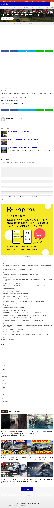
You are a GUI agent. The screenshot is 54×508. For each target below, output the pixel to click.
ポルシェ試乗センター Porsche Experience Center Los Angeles (22, 147)
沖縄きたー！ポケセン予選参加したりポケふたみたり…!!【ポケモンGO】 (18, 310)
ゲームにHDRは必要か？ (9, 271)
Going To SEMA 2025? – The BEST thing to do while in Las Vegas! (23, 139)
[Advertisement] (27, 36)
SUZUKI (3, 369)
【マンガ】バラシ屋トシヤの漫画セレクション (13, 263)
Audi (6, 7)
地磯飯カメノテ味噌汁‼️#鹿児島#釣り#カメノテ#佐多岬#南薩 (16, 293)
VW (18, 7)
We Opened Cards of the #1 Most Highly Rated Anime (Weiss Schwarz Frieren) (19, 298)
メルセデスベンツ (6, 401)
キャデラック (32, 7)
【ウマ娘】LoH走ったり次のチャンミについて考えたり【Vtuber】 (17, 337)
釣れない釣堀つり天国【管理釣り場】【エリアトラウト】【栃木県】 (17, 323)
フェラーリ (4, 387)
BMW (10, 7)
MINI (15, 7)
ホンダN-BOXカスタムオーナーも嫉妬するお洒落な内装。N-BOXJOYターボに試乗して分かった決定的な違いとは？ (26, 315)
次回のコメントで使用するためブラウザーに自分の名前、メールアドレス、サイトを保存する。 (21, 196)
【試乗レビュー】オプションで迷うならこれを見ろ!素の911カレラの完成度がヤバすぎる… (14, 458)
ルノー (3, 405)
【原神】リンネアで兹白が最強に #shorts (12, 283)
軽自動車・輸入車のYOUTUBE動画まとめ (30, 503)
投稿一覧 (20, 118)
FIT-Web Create (30, 505)
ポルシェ (10, 18)
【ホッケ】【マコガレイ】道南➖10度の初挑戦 (13, 329)
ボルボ (3, 394)
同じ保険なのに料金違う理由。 (10, 277)
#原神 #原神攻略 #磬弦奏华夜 (10, 288)
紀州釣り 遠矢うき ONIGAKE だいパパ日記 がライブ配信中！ (16, 296)
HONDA (4, 358)
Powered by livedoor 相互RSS (8, 339)
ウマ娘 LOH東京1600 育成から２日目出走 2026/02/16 (14, 331)
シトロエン (39, 7)
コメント (2, 165)
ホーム (2, 7)
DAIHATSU (4, 354)
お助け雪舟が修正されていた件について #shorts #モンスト (15, 307)
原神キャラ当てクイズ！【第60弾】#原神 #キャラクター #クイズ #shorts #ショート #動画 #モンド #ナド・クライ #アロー (27, 285)
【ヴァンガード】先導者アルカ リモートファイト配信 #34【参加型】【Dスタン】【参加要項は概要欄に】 (24, 301)
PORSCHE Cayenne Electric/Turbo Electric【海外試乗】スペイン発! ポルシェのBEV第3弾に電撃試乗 (13, 481)
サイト (2, 190)
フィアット (46, 7)
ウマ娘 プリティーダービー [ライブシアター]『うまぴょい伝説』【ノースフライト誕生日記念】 (22, 312)
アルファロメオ (25, 7)
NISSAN (3, 365)
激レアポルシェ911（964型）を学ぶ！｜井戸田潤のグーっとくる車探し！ (40, 480)
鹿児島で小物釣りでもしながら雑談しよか (12, 291)
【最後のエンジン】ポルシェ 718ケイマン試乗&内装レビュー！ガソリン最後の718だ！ (40, 458)
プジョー (4, 390)
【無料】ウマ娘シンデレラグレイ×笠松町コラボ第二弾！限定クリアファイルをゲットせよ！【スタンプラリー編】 (26, 334)
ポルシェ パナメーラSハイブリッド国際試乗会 (18, 131)
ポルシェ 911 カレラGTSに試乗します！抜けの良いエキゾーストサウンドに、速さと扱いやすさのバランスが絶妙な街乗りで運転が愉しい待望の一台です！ (14, 434)
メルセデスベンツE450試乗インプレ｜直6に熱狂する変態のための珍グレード (19, 317)
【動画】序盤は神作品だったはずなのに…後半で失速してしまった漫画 (18, 269)
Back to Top (27, 489)
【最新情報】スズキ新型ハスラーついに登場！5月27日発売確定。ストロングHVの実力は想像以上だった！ (25, 320)
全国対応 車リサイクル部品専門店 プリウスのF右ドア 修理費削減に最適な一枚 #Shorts (21, 274)
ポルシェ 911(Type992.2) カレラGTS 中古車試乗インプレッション (40, 432)
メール (3, 184)
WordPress (42, 505)
